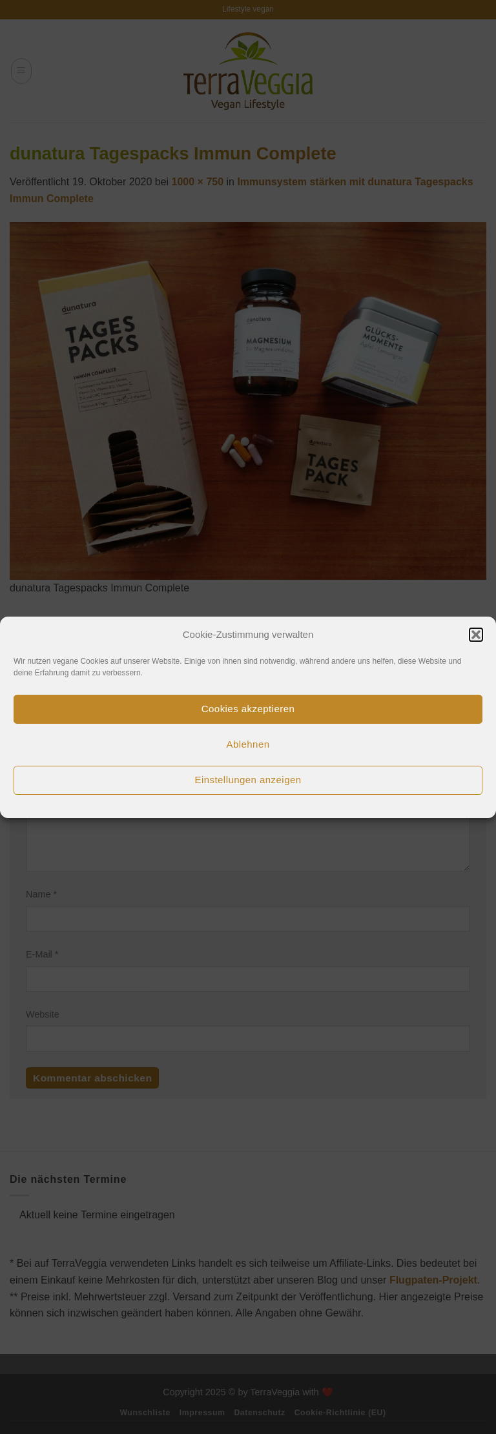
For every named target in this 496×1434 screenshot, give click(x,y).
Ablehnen (248, 744)
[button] (476, 634)
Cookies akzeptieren (248, 708)
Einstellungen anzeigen (247, 779)
